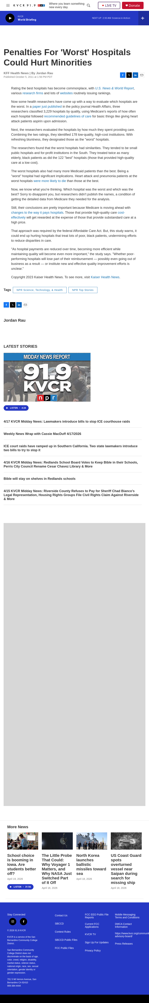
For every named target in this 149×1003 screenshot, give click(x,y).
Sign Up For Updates (97, 942)
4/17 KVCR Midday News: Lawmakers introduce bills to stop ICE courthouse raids (67, 421)
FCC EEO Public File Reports (97, 916)
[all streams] (143, 18)
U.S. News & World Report (114, 88)
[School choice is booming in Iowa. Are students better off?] (22, 841)
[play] (10, 18)
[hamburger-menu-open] (8, 5)
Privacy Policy (93, 950)
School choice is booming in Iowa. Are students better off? (21, 864)
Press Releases (124, 943)
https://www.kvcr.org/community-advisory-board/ (128, 935)
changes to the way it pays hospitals (37, 212)
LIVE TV (109, 5)
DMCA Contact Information (123, 925)
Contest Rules (63, 931)
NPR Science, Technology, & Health (40, 290)
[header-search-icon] (88, 5)
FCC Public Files (64, 948)
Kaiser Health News (105, 277)
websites (66, 93)
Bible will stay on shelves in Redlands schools (39, 479)
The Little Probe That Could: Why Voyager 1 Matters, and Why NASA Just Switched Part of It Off (57, 869)
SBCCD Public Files (66, 940)
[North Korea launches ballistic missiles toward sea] (91, 841)
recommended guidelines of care (67, 116)
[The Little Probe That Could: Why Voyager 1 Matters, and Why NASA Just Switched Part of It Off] (57, 841)
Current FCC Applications (92, 925)
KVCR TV (90, 934)
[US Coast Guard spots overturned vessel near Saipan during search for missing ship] (126, 841)
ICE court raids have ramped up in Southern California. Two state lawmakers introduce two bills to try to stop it (71, 448)
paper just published (47, 106)
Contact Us (61, 915)
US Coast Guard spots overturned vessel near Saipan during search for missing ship (126, 869)
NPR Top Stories (83, 290)
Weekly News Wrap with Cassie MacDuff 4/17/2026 (42, 434)
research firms (33, 93)
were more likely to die (50, 181)
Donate (134, 5)
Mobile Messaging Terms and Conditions (127, 916)
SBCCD (59, 923)
